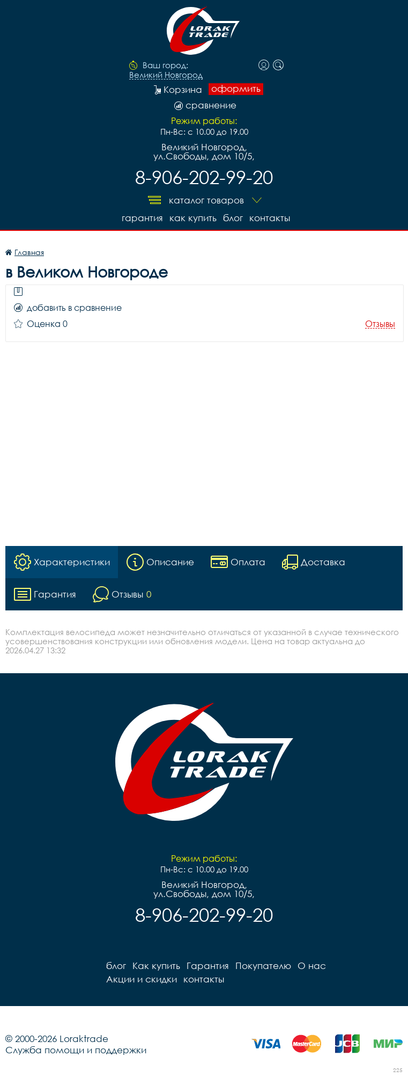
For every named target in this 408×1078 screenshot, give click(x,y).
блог (233, 217)
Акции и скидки (141, 979)
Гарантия (142, 217)
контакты (269, 217)
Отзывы (380, 324)
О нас (312, 965)
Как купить (193, 217)
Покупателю (263, 965)
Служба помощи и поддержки (75, 1049)
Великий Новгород (166, 75)
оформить (236, 88)
